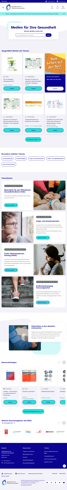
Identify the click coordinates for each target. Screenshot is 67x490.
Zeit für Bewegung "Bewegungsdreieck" (8, 80)
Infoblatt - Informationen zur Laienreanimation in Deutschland (10, 393)
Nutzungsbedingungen (29, 463)
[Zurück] (59, 362)
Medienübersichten (28, 454)
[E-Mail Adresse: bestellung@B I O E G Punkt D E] (10, 463)
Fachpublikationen (49, 456)
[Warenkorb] (63, 7)
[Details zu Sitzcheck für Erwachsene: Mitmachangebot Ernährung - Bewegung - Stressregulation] (11, 130)
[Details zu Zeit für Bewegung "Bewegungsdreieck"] (11, 88)
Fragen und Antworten (29, 451)
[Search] (48, 35)
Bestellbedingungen (28, 460)
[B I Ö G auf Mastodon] (59, 482)
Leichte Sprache (61, 1)
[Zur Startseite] (10, 482)
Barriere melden (5, 476)
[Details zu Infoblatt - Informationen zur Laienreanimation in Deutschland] (10, 402)
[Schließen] (64, 13)
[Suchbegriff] (33, 35)
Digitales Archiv (48, 462)
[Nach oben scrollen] (64, 466)
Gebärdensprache (50, 1)
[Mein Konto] (57, 7)
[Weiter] (64, 362)
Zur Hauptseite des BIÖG (26, 484)
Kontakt (25, 457)
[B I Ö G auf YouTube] (63, 482)
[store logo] (15, 7)
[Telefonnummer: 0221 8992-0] (10, 461)
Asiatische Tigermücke (28, 391)
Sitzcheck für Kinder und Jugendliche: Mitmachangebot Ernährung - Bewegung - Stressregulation (33, 81)
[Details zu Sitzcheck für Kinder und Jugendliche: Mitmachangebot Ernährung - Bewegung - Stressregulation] (33, 88)
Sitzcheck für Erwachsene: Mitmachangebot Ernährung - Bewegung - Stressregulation (11, 121)
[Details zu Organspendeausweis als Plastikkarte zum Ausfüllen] (33, 130)
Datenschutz (62, 473)
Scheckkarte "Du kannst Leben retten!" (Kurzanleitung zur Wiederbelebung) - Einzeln (55, 121)
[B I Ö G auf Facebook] (55, 482)
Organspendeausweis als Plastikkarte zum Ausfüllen (32, 120)
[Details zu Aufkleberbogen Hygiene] (48, 402)
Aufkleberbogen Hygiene (47, 391)
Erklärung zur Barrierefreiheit (35, 473)
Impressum (54, 473)
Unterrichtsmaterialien (50, 459)
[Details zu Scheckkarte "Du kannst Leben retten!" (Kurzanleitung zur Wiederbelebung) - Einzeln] (55, 130)
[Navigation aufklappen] (3, 7)
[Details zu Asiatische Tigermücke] (29, 402)
